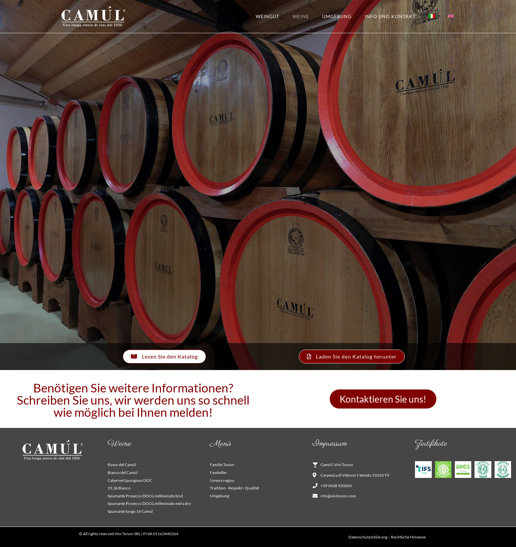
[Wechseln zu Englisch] (450, 16)
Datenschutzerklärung (367, 537)
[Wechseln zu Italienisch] (431, 16)
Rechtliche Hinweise (408, 537)
